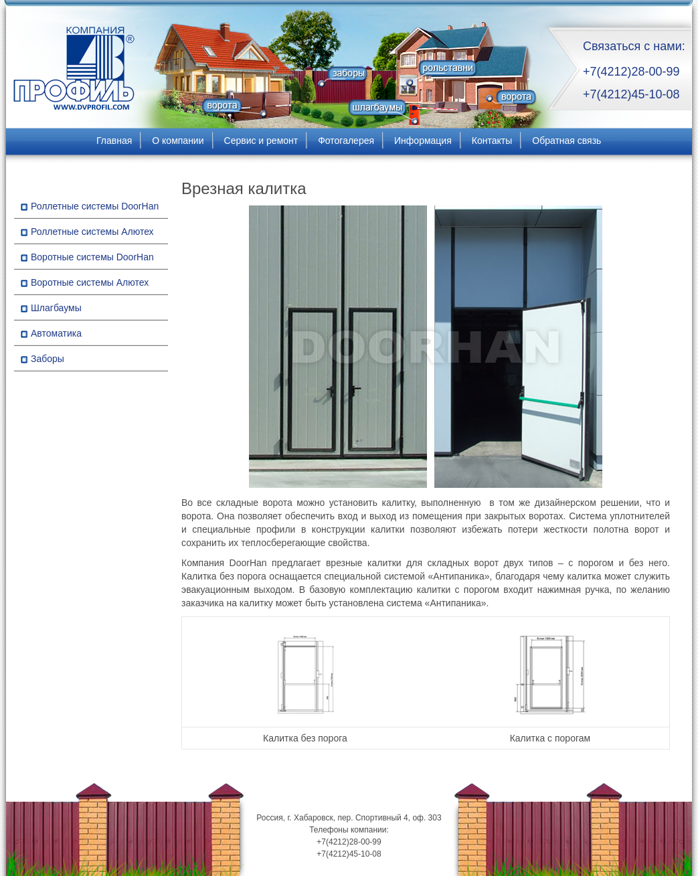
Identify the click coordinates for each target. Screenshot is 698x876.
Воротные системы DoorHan (92, 257)
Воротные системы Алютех (90, 282)
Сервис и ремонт (261, 140)
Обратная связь (566, 140)
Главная (114, 140)
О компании (177, 140)
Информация (423, 140)
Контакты (492, 140)
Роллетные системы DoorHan (95, 206)
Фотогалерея (346, 140)
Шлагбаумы (56, 307)
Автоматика (56, 333)
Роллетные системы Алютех (92, 231)
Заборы (47, 358)
